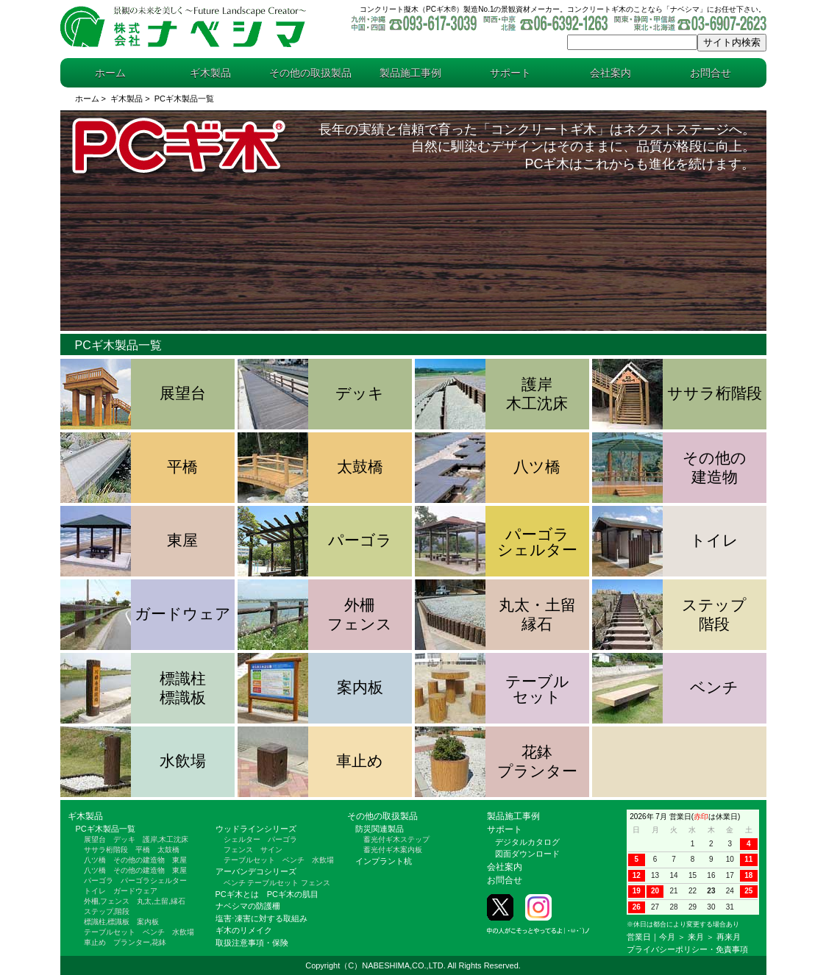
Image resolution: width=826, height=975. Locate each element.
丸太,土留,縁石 (161, 901)
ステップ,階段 (107, 911)
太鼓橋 (168, 850)
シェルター (242, 839)
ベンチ (154, 932)
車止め (95, 942)
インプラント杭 (383, 861)
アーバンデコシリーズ (256, 871)
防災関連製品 (379, 828)
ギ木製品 (210, 73)
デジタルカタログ (527, 842)
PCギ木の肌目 (292, 894)
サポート (510, 73)
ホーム (110, 73)
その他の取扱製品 (310, 73)
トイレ (95, 891)
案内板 (148, 922)
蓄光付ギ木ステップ (396, 839)
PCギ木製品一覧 (105, 828)
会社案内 (610, 73)
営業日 (639, 936)
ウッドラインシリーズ (256, 828)
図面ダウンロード (527, 853)
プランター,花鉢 (140, 942)
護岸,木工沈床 (166, 839)
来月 (696, 936)
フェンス (238, 850)
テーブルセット (109, 932)
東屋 (179, 860)
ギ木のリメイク (244, 930)
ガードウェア (135, 891)
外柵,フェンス (107, 901)
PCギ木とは (237, 894)
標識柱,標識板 (107, 922)
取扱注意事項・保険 (252, 942)
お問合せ (710, 73)
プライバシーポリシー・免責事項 (687, 949)
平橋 (142, 850)
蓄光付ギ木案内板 (392, 850)
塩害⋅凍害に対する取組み (261, 918)
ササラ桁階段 (106, 850)
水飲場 (183, 932)
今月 (667, 936)
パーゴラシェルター (154, 880)
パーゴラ (98, 880)
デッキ (124, 839)
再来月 (728, 936)
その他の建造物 (139, 860)
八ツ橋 (95, 860)
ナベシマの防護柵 (248, 905)
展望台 (95, 839)
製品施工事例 (410, 73)
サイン (271, 850)
